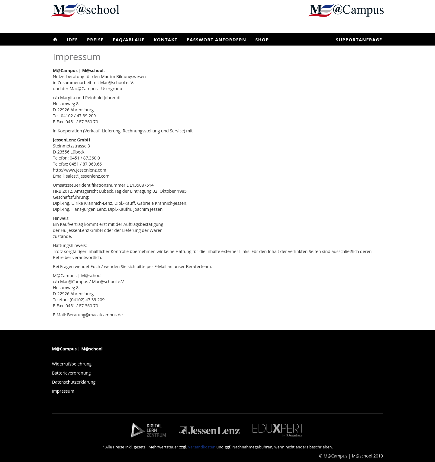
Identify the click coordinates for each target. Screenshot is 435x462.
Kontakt (166, 39)
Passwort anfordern (216, 39)
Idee (72, 39)
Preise (95, 39)
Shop (262, 39)
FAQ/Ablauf (129, 39)
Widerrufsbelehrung (72, 364)
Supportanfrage (359, 39)
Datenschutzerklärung (73, 382)
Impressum (63, 391)
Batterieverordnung (71, 373)
